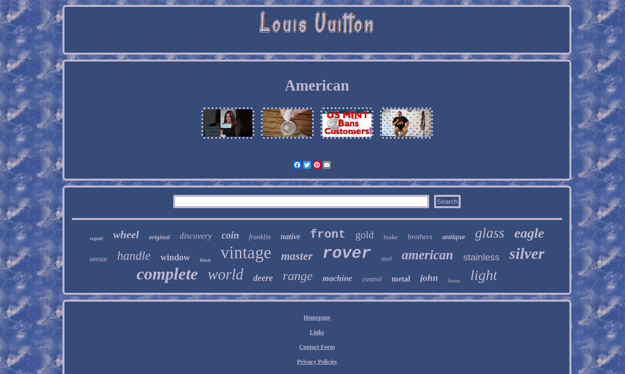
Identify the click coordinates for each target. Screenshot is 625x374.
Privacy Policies (317, 361)
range (298, 276)
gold (364, 235)
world (225, 274)
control (372, 279)
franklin (260, 237)
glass (489, 233)
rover (346, 254)
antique (454, 237)
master (296, 256)
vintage (245, 252)
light (483, 275)
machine (337, 278)
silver (526, 253)
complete (167, 274)
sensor (98, 259)
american (427, 255)
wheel (126, 234)
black (205, 260)
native (290, 236)
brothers (419, 237)
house (454, 280)
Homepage (317, 317)
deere (263, 278)
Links (317, 332)
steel (386, 258)
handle (134, 255)
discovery (196, 236)
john (429, 278)
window (175, 257)
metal (401, 279)
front (327, 234)
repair (96, 238)
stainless (481, 257)
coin (230, 235)
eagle (529, 233)
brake (390, 237)
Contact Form (317, 346)
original (159, 237)
